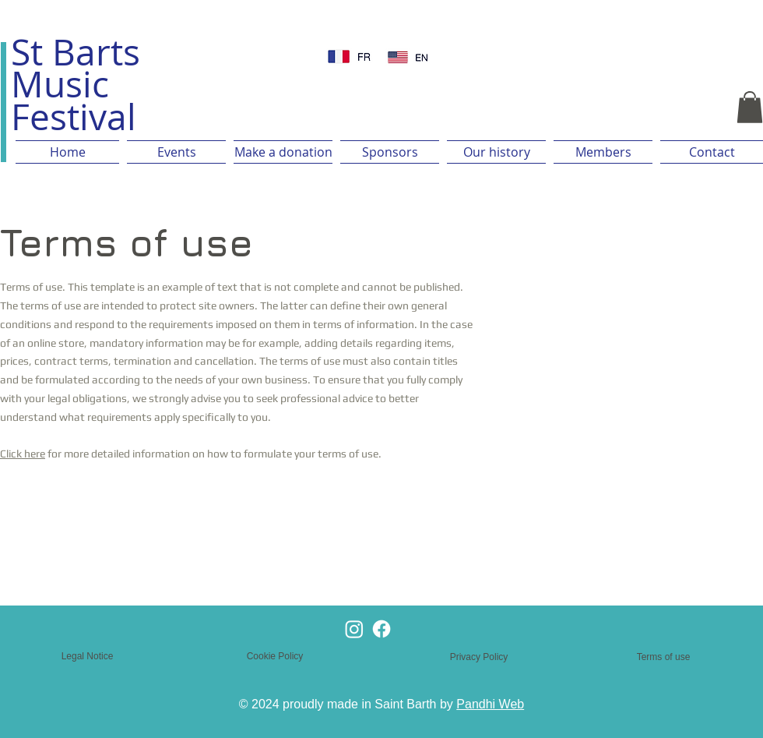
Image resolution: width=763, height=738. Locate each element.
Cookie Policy (275, 656)
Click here (22, 453)
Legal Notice (88, 656)
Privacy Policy (479, 656)
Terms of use (664, 656)
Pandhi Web (490, 704)
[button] (750, 107)
